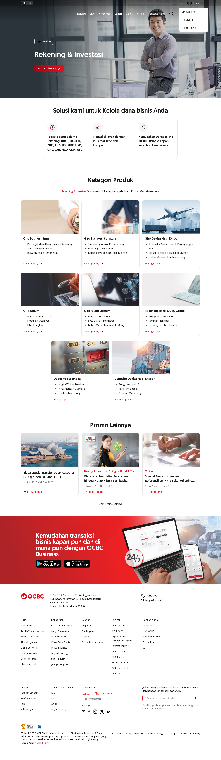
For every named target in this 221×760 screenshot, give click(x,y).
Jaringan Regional (59, 664)
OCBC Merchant (120, 668)
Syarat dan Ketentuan (62, 687)
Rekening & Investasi (74, 191)
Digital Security (58, 709)
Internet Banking (120, 645)
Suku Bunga (27, 709)
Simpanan (86, 625)
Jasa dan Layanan (29, 692)
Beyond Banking (29, 653)
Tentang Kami (156, 13)
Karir (53, 698)
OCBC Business (120, 651)
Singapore (188, 12)
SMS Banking (118, 656)
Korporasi (104, 13)
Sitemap (171, 733)
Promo (24, 687)
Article (54, 703)
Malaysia (187, 20)
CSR (144, 647)
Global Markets (140, 191)
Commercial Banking (61, 625)
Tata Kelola (148, 642)
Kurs (23, 703)
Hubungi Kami (88, 705)
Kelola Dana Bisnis (30, 636)
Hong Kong (189, 28)
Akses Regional (28, 664)
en (30, 3)
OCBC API (117, 673)
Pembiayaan (88, 631)
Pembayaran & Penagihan (101, 191)
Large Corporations (61, 631)
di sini (45, 742)
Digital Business (29, 647)
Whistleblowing (155, 733)
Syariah (117, 13)
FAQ (53, 692)
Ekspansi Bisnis (58, 636)
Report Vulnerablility (190, 733)
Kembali (44, 41)
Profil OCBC (148, 631)
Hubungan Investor (151, 636)
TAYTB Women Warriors (33, 631)
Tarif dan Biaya (28, 698)
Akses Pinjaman (29, 642)
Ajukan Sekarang (49, 68)
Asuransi (154, 191)
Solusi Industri (58, 658)
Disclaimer (116, 733)
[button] (195, 698)
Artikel (140, 13)
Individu (81, 13)
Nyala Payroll (124, 191)
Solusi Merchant (120, 662)
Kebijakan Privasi (134, 733)
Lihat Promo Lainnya (110, 504)
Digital (129, 13)
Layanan (86, 636)
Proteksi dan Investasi (92, 642)
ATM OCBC (117, 631)
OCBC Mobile (118, 625)
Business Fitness (29, 658)
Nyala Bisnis (27, 625)
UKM (92, 13)
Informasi (147, 625)
